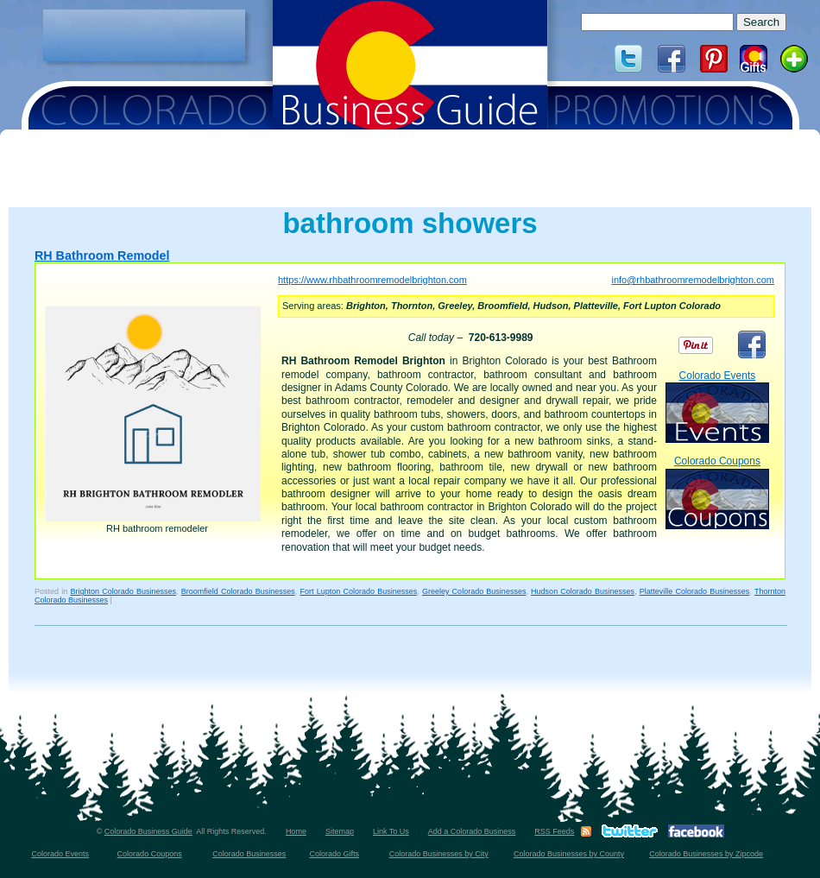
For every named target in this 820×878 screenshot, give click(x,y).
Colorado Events (717, 406)
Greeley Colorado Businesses (474, 591)
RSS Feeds (554, 831)
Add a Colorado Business (472, 831)
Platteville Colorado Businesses (695, 591)
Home (296, 831)
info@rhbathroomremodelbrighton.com (692, 280)
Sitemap (339, 831)
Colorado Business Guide (148, 831)
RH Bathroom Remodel (102, 255)
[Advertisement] (144, 35)
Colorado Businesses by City (439, 854)
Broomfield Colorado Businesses (238, 591)
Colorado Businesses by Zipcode (706, 854)
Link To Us (391, 831)
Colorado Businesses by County (569, 854)
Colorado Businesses (249, 854)
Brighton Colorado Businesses (123, 591)
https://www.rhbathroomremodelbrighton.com (372, 280)
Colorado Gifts (335, 854)
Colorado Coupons (717, 491)
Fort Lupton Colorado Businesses (358, 591)
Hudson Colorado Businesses (582, 591)
